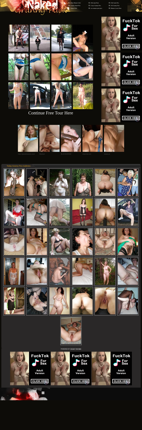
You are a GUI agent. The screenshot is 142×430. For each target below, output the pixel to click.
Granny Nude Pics (75, 5)
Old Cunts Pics (115, 3)
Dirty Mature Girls (76, 3)
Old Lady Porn (95, 3)
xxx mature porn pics (96, 8)
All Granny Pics (115, 5)
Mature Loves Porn (116, 8)
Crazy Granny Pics (96, 5)
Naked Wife (74, 8)
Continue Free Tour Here (50, 112)
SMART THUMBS (75, 349)
